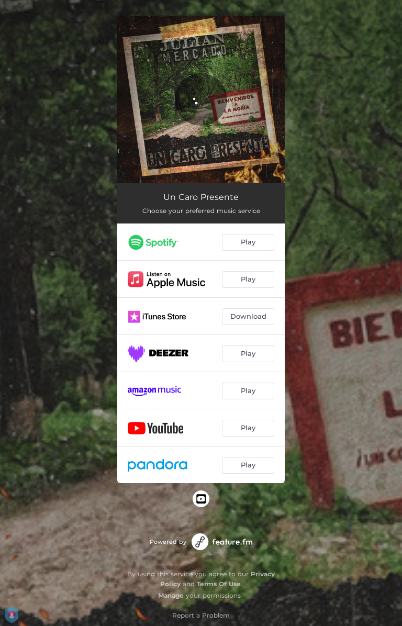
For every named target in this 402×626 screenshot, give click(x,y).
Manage (171, 595)
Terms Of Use (219, 584)
